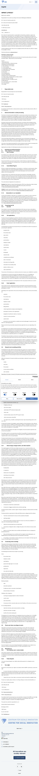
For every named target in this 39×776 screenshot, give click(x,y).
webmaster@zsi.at (13, 52)
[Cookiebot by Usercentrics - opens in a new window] (33, 376)
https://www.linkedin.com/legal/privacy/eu (25, 190)
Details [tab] (19, 379)
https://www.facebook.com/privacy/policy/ (10, 186)
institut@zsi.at (4, 30)
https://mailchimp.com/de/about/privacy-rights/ (13, 202)
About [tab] (32, 379)
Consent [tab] (6, 379)
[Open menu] (36, 2)
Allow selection (19, 398)
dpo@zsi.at (6, 103)
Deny (7, 398)
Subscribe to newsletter (19, 757)
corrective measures (13, 488)
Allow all (31, 398)
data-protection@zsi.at (8, 692)
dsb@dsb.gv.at (6, 714)
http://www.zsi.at (8, 106)
